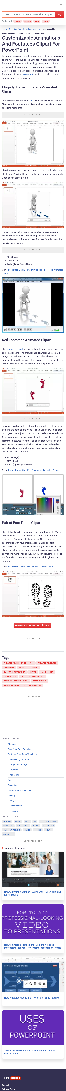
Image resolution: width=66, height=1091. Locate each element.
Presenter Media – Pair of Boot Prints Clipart (30, 566)
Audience (23, 667)
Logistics (14, 770)
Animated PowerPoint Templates (19, 663)
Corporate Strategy (18, 764)
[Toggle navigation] (61, 5)
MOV (23, 676)
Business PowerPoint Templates (22, 754)
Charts (48, 830)
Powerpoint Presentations (16, 681)
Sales (27, 822)
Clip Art (34, 667)
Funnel (17, 822)
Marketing (14, 775)
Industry (11, 795)
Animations (9, 667)
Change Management (11, 830)
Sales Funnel (8, 834)
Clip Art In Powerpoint (14, 672)
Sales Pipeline (22, 826)
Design (11, 780)
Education (12, 785)
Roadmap (27, 21)
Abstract (12, 744)
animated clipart (15, 349)
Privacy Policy (8, 1089)
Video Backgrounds (32, 685)
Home (4, 29)
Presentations (39, 681)
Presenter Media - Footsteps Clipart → (32, 625)
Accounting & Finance (19, 759)
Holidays (14, 811)
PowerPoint (29, 74)
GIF (33, 100)
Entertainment (16, 806)
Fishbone (7, 822)
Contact (5, 1085)
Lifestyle (12, 801)
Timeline (17, 21)
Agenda (36, 826)
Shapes (27, 830)
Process (45, 21)
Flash (43, 672)
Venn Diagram (48, 826)
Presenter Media (11, 685)
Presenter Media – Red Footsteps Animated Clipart (34, 470)
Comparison (8, 826)
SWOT (37, 21)
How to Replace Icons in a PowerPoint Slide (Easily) (31, 997)
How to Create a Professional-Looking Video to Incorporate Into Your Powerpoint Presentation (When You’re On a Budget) (32, 947)
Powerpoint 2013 (36, 676)
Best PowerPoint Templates (25, 29)
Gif (51, 672)
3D (35, 822)
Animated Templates (47, 663)
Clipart (32, 672)
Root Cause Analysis (48, 822)
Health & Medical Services (19, 790)
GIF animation (10, 676)
